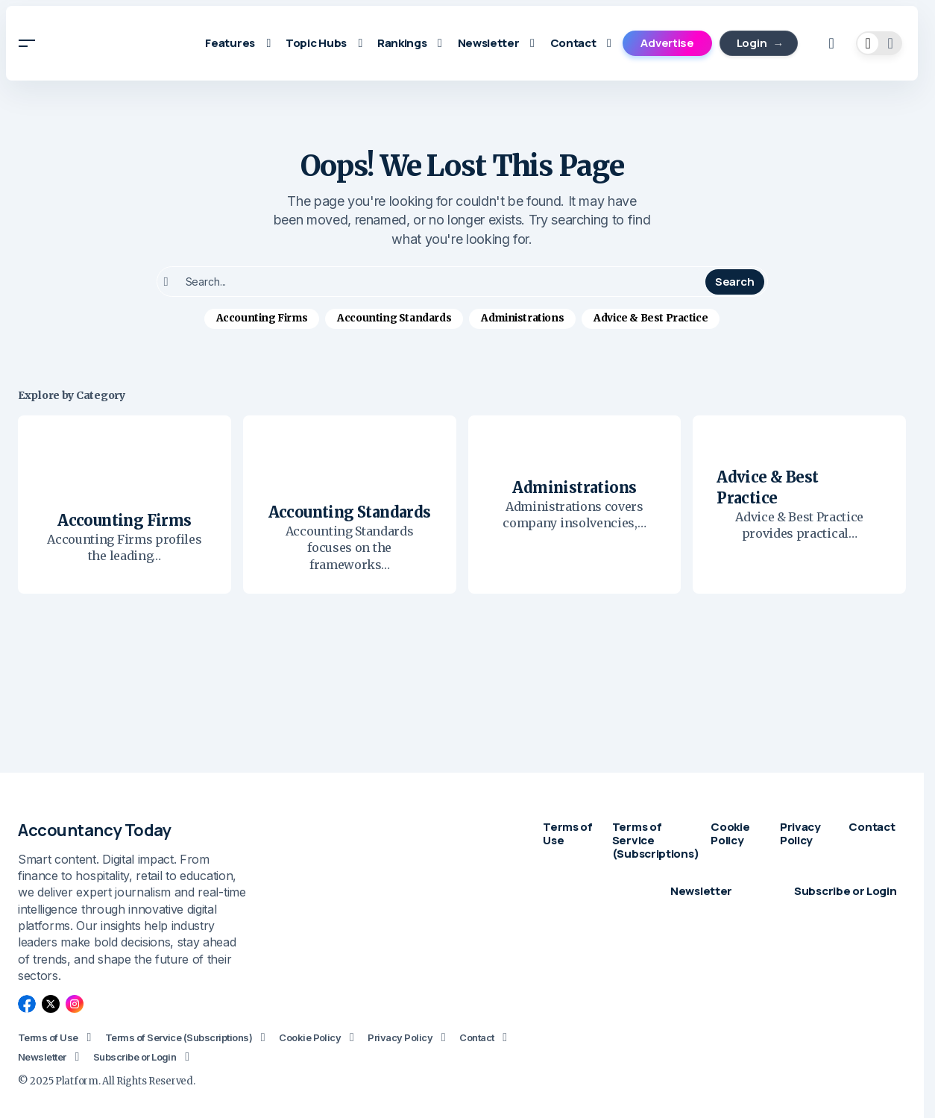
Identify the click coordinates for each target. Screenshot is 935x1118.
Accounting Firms (262, 318)
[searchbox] (432, 281)
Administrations (522, 318)
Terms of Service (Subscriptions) (178, 1037)
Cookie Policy (310, 1037)
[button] (27, 43)
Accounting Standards (394, 318)
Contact (476, 1037)
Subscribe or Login (135, 1057)
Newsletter (42, 1057)
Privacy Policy (400, 1037)
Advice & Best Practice (651, 318)
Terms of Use (48, 1037)
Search (734, 281)
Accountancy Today (94, 830)
